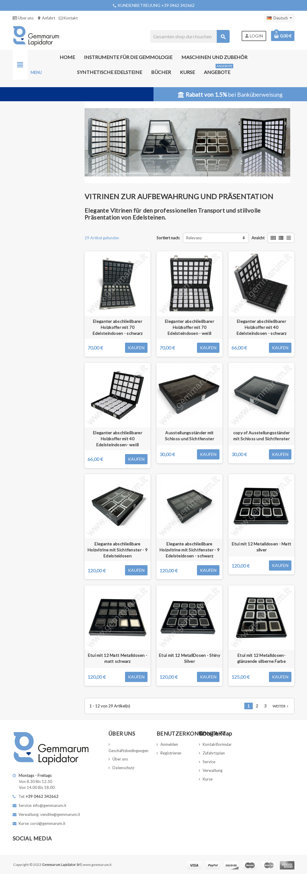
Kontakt (68, 18)
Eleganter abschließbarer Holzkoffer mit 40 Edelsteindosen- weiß (117, 438)
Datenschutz (123, 767)
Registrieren (170, 753)
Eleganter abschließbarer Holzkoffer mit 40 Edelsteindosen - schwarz (262, 327)
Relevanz (194, 237)
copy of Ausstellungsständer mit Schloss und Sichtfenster (261, 435)
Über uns (23, 18)
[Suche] (189, 36)
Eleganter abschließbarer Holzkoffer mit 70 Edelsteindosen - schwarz (118, 327)
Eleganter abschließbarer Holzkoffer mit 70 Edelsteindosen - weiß (189, 327)
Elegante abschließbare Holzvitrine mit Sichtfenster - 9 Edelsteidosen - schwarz (189, 549)
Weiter (281, 706)
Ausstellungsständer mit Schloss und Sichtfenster (189, 435)
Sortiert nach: (168, 237)
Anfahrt (46, 18)
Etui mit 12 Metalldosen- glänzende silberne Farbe (261, 658)
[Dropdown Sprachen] (279, 17)
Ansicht (258, 237)
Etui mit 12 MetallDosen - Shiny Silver (189, 658)
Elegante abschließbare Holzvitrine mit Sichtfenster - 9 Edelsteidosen (118, 549)
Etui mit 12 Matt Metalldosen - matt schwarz (117, 658)
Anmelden (169, 744)
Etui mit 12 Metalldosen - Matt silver (261, 546)
